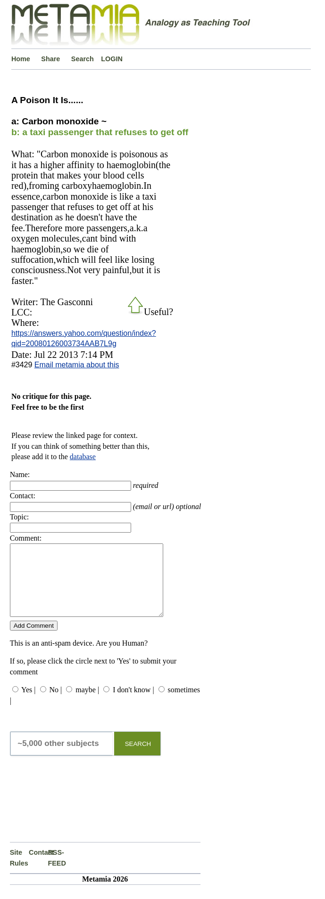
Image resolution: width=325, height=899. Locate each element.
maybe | (87, 704)
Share (50, 59)
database (83, 457)
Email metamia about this (76, 365)
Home (20, 59)
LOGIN (112, 59)
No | (56, 704)
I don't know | (133, 704)
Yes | (28, 704)
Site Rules (19, 872)
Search (82, 59)
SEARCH (138, 757)
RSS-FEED (57, 872)
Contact (38, 866)
